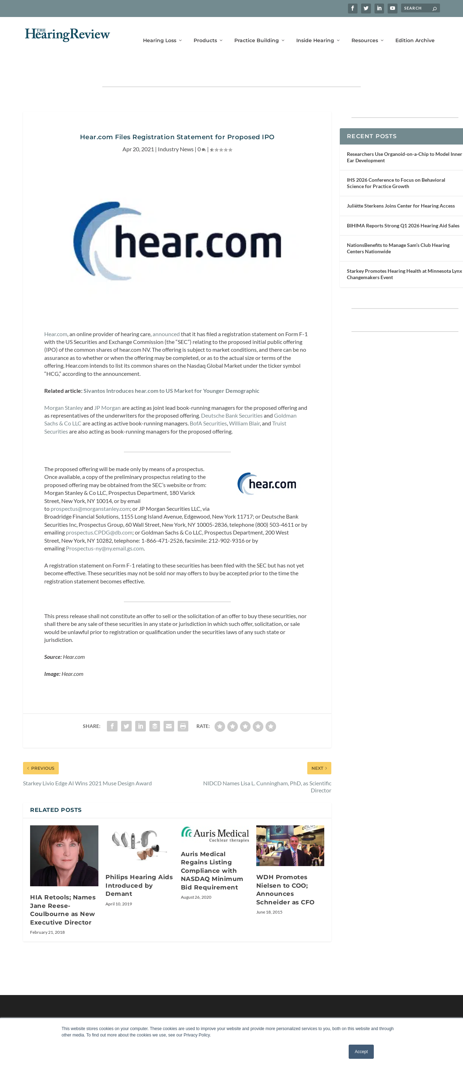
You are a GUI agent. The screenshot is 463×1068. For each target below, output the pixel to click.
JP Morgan (107, 386)
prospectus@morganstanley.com (90, 487)
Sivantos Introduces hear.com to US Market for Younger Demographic (171, 369)
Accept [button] (361, 1051)
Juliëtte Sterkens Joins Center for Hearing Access (401, 185)
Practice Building (256, 31)
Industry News (176, 128)
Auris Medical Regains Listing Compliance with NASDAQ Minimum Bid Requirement (212, 850)
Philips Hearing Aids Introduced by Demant (139, 864)
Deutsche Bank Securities (232, 394)
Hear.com (55, 313)
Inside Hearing (315, 31)
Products (205, 31)
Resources (364, 31)
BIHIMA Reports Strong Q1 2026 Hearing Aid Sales (403, 205)
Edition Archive (415, 31)
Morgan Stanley (63, 386)
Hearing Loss (159, 31)
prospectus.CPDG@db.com (99, 511)
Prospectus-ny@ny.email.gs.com (105, 527)
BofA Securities (208, 402)
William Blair (244, 402)
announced (166, 313)
